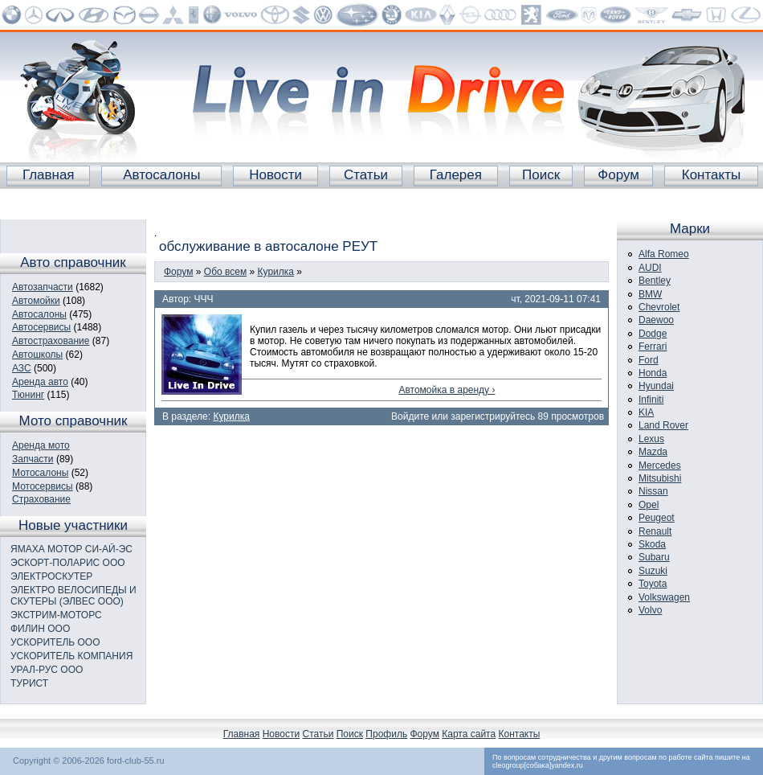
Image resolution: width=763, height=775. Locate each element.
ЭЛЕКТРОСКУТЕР (51, 576)
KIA (646, 412)
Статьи (366, 174)
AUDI (650, 267)
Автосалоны (161, 174)
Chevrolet (659, 307)
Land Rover (663, 425)
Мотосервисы (42, 486)
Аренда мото (41, 445)
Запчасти (33, 459)
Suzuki (653, 570)
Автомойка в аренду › (446, 390)
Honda (653, 373)
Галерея (456, 174)
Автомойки (36, 300)
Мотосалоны (40, 472)
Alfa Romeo (664, 254)
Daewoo (656, 320)
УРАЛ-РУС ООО (46, 669)
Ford (649, 360)
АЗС (21, 368)
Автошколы (37, 354)
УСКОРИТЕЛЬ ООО (55, 642)
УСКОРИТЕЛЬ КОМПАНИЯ (71, 656)
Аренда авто (40, 382)
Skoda (652, 544)
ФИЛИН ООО (40, 628)
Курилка (276, 271)
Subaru (654, 557)
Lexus (651, 439)
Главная (48, 174)
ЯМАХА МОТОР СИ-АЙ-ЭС (71, 549)
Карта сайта (469, 734)
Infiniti (651, 399)
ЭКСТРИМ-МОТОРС (56, 615)
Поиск (541, 174)
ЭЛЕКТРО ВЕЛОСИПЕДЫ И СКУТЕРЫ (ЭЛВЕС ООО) (73, 595)
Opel (649, 505)
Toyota (653, 583)
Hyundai (656, 386)
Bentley (655, 280)
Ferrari (653, 346)
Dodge (653, 333)
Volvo (650, 610)
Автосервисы (41, 327)
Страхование (41, 499)
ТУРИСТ (29, 683)
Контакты (711, 174)
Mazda (653, 451)
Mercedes (660, 465)
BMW (650, 294)
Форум (618, 174)
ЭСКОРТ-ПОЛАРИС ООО (67, 562)
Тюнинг (28, 394)
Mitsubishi (660, 478)
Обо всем (225, 271)
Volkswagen (664, 597)
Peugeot (657, 517)
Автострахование (50, 340)
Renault (655, 531)
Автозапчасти (42, 287)
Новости (275, 174)
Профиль (386, 734)
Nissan (653, 491)
